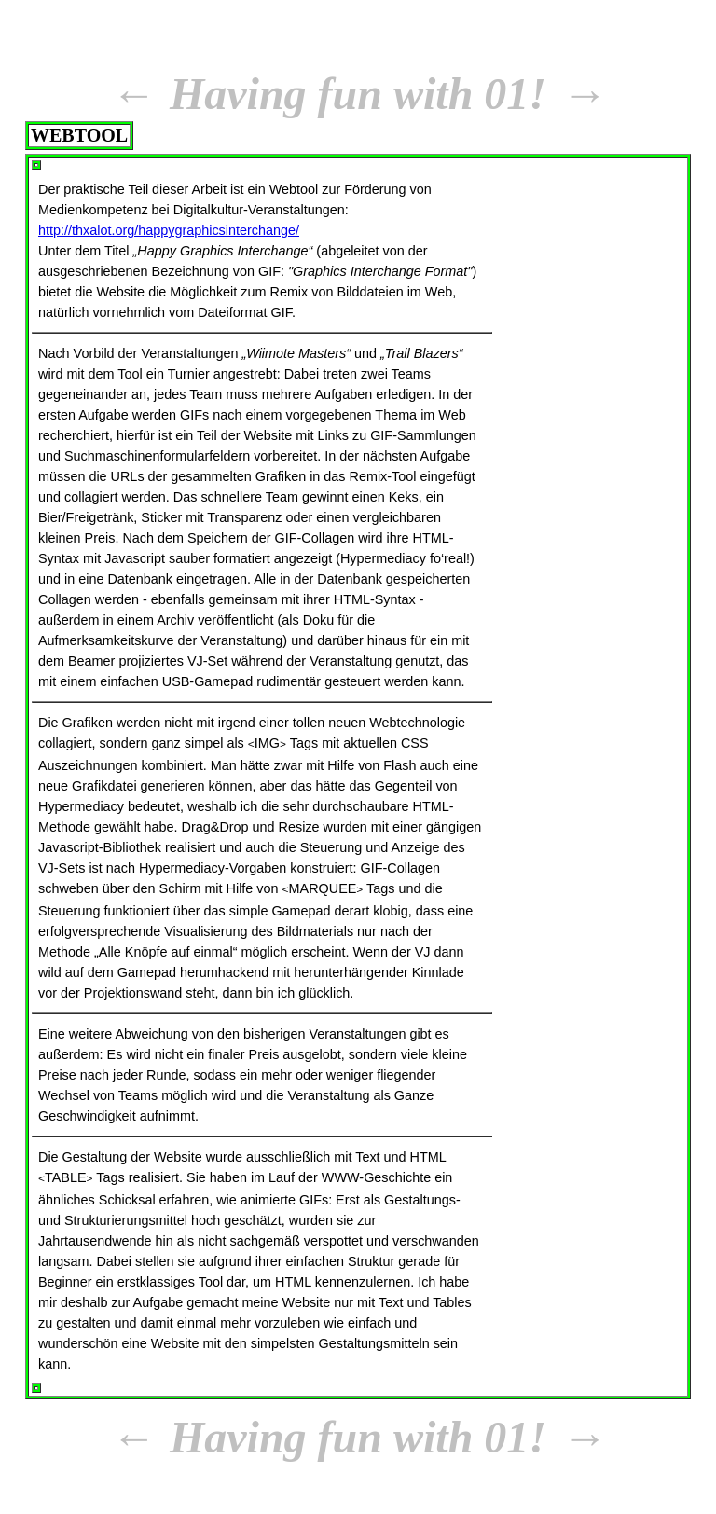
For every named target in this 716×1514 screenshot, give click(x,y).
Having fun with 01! (358, 93)
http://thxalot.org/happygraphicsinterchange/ (168, 230)
